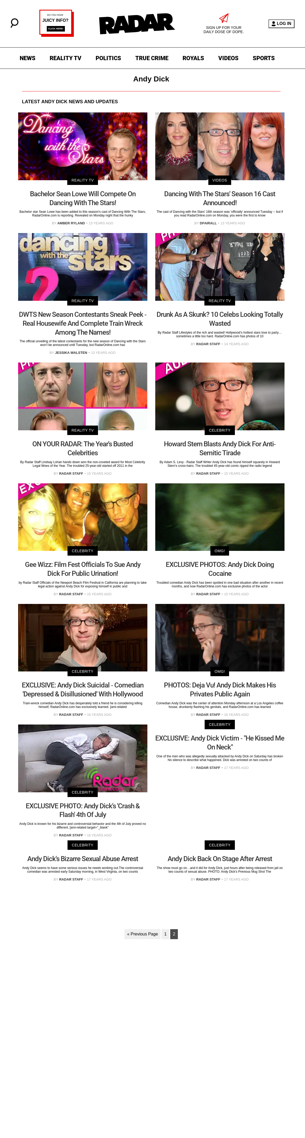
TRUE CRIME (151, 58)
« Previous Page (142, 934)
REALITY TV (65, 58)
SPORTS (264, 58)
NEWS (27, 58)
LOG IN (281, 23)
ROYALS (193, 58)
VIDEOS (228, 58)
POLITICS (108, 58)
